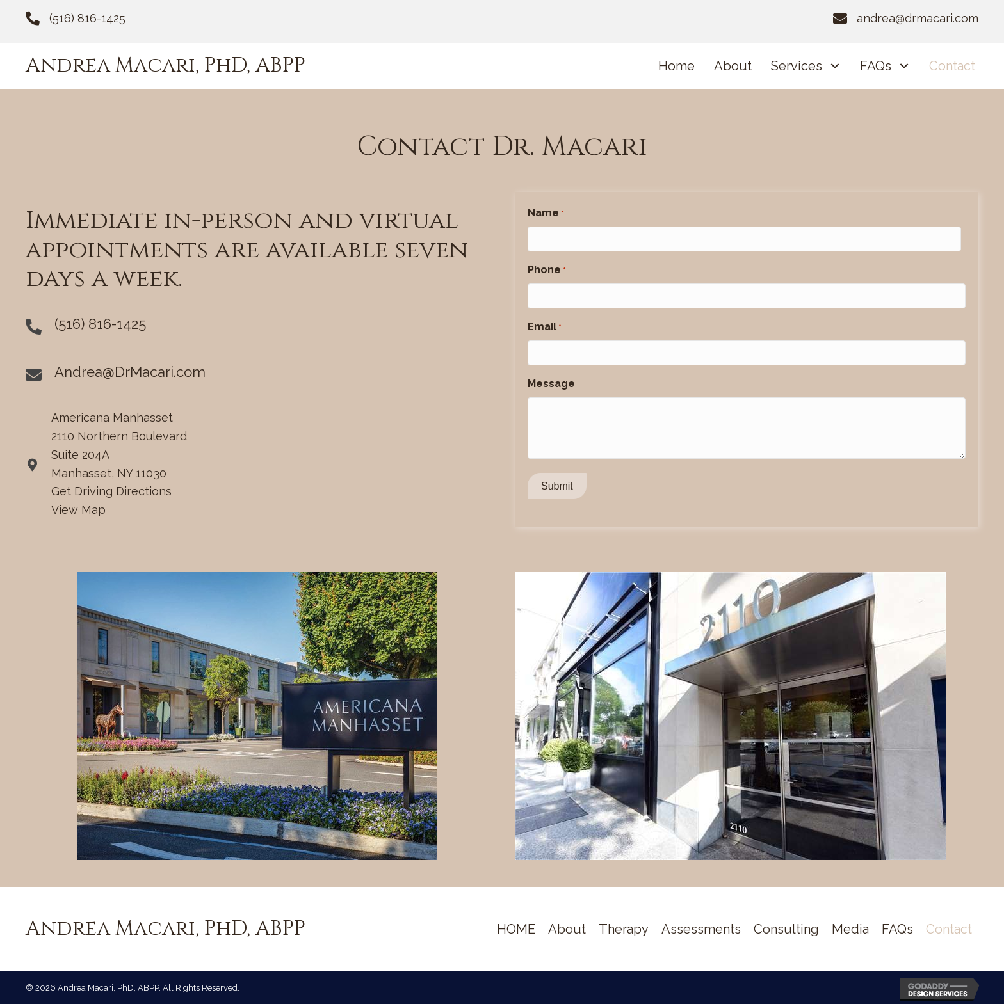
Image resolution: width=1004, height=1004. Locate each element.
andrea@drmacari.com (917, 18)
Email (545, 328)
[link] (676, 66)
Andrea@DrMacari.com (130, 371)
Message (551, 384)
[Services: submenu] (834, 66)
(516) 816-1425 (87, 18)
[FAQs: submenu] (904, 66)
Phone (547, 271)
